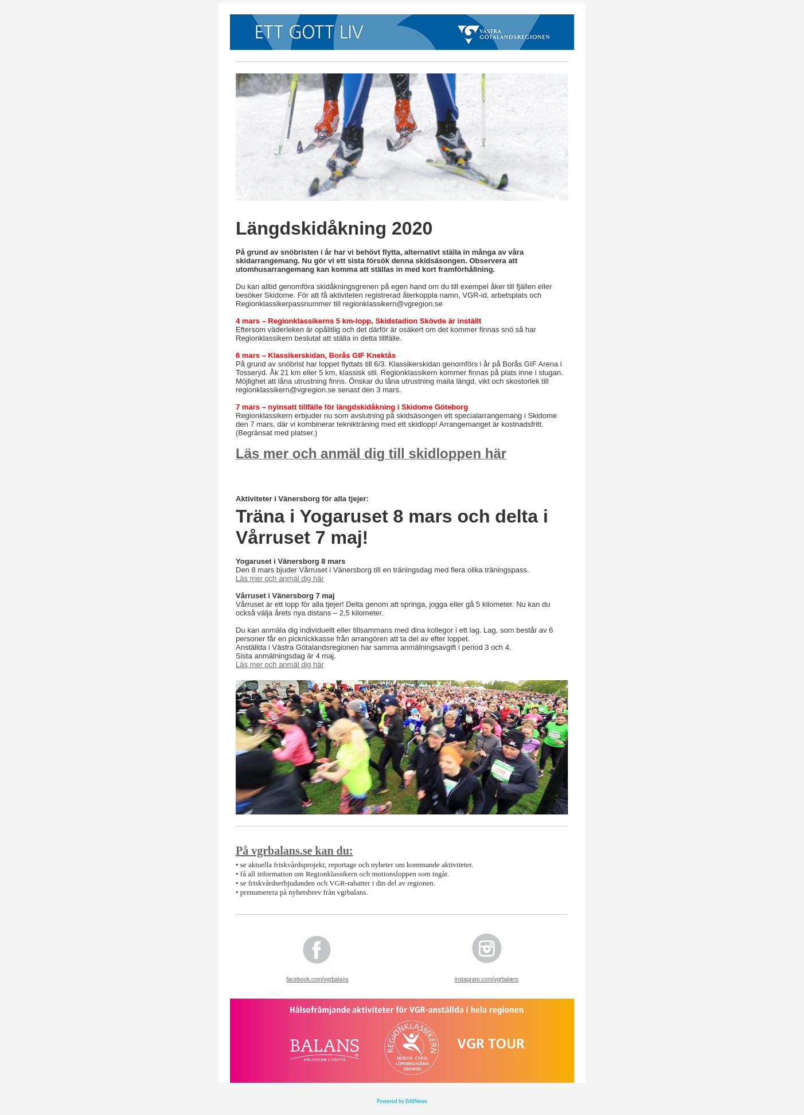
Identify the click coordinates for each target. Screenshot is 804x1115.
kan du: (332, 850)
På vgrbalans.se (274, 850)
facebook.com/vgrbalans (317, 979)
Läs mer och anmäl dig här (280, 578)
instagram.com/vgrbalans (487, 979)
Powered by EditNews (402, 1101)
